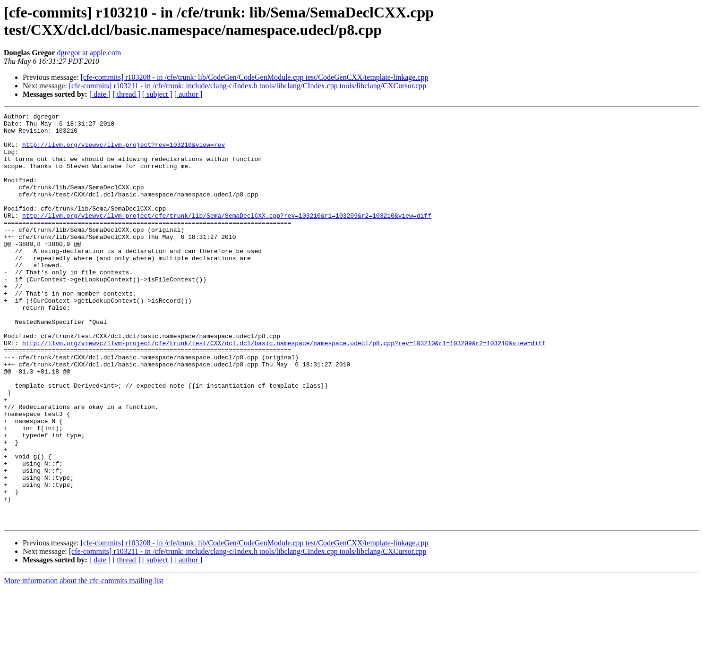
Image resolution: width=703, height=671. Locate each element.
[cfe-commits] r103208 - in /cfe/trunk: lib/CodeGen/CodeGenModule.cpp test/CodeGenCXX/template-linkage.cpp (255, 77)
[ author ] (188, 94)
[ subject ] (157, 94)
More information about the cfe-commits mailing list (83, 663)
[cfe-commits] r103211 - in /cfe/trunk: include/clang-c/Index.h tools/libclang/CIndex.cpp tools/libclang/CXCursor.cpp (248, 86)
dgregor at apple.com (89, 53)
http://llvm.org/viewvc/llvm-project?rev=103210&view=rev (123, 151)
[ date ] (100, 94)
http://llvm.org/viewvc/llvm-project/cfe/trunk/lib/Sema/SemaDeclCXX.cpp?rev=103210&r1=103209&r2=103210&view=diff (226, 236)
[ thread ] (126, 94)
